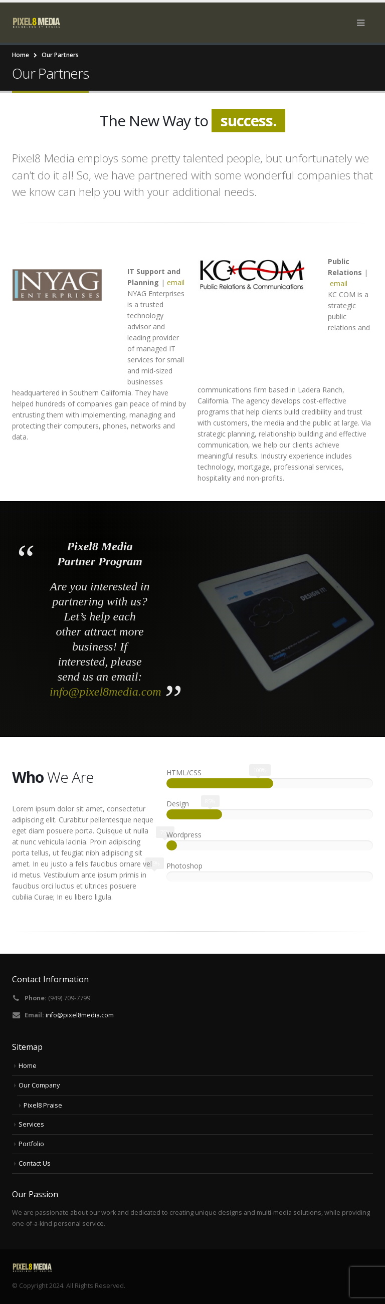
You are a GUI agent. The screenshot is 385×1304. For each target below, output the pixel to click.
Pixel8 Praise (43, 1105)
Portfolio (31, 1144)
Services (31, 1124)
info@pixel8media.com (105, 691)
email (175, 282)
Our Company (39, 1085)
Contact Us (35, 1163)
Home (28, 1065)
